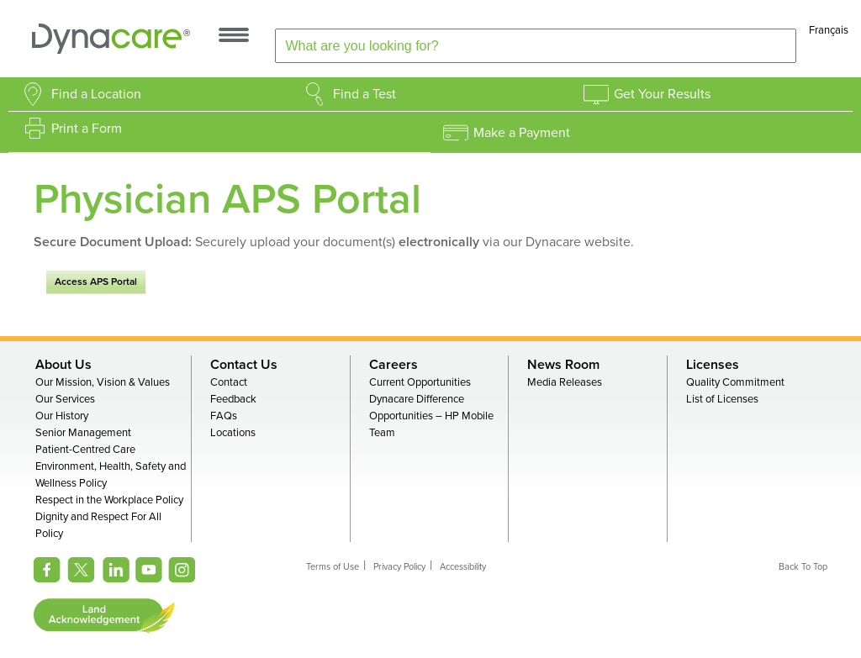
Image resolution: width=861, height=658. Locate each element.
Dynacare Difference (416, 399)
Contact (228, 382)
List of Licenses (722, 399)
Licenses (712, 364)
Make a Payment (521, 132)
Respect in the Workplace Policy (109, 500)
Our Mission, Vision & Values (102, 382)
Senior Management (83, 433)
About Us (63, 364)
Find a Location (96, 94)
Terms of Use (332, 566)
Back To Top (803, 566)
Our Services (65, 399)
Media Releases (564, 382)
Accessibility (463, 566)
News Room (563, 364)
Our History (61, 416)
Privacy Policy (399, 566)
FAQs (223, 416)
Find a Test (364, 94)
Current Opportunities (420, 382)
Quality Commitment (735, 382)
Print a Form (86, 128)
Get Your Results (662, 94)
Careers (393, 364)
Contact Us (243, 364)
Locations (233, 433)
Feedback (233, 399)
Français (828, 30)
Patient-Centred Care (85, 449)
